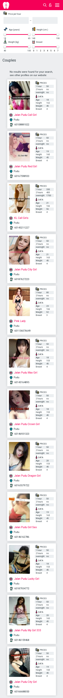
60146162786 (21, 536)
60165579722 (21, 485)
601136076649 (22, 330)
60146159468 (21, 640)
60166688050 (21, 691)
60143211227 (21, 227)
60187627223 (21, 279)
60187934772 (21, 588)
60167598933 (21, 176)
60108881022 (21, 124)
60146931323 (21, 433)
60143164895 (21, 382)
